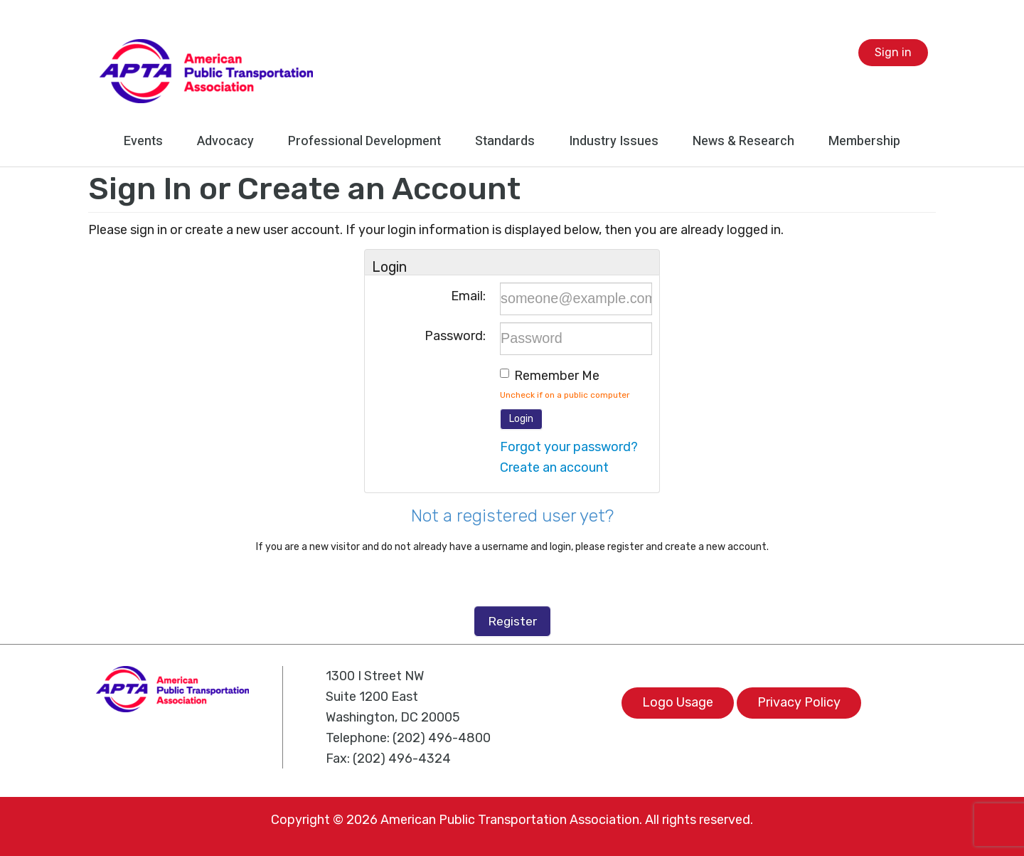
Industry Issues (613, 141)
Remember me (556, 376)
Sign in (893, 52)
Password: (455, 336)
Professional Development (364, 141)
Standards (505, 141)
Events (143, 141)
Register (512, 621)
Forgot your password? (569, 447)
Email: (468, 296)
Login (521, 419)
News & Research (743, 141)
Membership (864, 141)
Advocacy (225, 141)
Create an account (554, 467)
